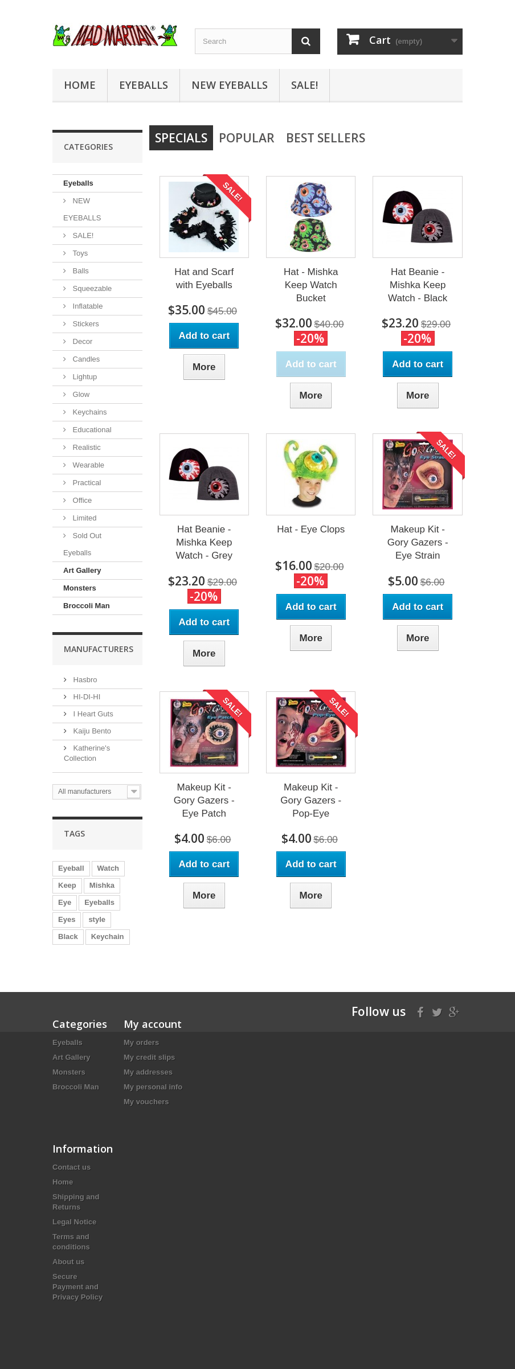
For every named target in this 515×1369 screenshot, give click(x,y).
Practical (86, 482)
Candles (85, 359)
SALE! (304, 85)
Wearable (87, 465)
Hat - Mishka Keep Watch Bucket (311, 285)
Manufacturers (98, 648)
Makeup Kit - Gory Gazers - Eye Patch (204, 800)
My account (153, 1024)
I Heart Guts (92, 714)
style (96, 919)
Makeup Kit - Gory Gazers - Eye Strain (417, 542)
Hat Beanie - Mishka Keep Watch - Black (417, 285)
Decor (81, 341)
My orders (141, 1042)
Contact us (71, 1167)
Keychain (107, 936)
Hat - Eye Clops (311, 529)
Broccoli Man (86, 605)
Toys (79, 253)
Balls (80, 271)
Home (80, 85)
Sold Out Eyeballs (82, 544)
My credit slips (149, 1057)
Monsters (79, 588)
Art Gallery (82, 570)
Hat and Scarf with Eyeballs (204, 278)
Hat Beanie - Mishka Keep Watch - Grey (203, 542)
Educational (91, 429)
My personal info (153, 1087)
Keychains (89, 412)
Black (68, 936)
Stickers (85, 323)
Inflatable (87, 306)
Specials (181, 138)
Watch (108, 868)
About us (68, 1261)
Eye (64, 902)
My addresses (148, 1072)
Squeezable (91, 288)
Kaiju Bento (91, 731)
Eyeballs (143, 85)
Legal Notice (74, 1222)
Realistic (86, 447)
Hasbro (84, 679)
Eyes (66, 919)
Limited (84, 518)
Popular (247, 138)
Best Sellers (325, 138)
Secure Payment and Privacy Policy (77, 1286)
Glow (80, 394)
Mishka (102, 885)
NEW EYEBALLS (229, 85)
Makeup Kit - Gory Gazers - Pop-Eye (310, 800)
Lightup (84, 376)
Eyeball (71, 868)
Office (81, 500)
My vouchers (146, 1101)
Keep (67, 885)
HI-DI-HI (85, 696)
